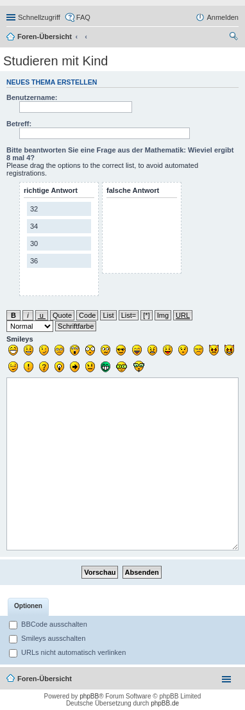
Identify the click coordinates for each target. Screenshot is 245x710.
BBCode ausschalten (48, 624)
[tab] (28, 607)
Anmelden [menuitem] (223, 17)
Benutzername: (31, 97)
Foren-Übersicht (44, 36)
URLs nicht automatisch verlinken (67, 652)
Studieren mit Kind (55, 61)
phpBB (89, 696)
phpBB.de (165, 703)
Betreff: (18, 124)
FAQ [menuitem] (83, 17)
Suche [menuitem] (235, 38)
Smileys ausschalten (47, 638)
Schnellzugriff (39, 17)
